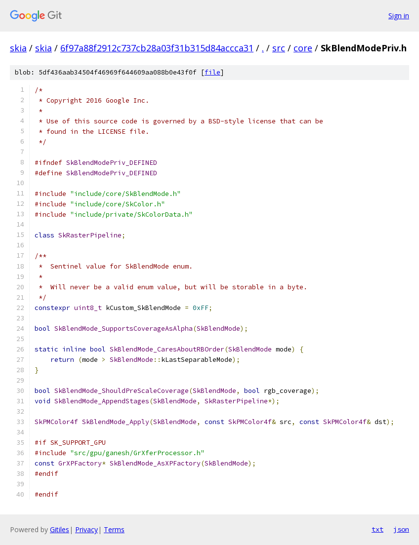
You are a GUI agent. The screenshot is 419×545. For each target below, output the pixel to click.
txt (377, 529)
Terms (114, 529)
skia (18, 48)
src (278, 48)
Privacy (86, 529)
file (212, 72)
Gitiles (59, 529)
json (401, 529)
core (302, 48)
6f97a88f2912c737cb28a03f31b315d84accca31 (156, 48)
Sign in (398, 15)
